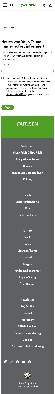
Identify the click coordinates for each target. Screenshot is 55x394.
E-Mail (4, 65)
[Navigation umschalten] (5, 5)
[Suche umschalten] (12, 5)
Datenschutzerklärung (16, 94)
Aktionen (10, 88)
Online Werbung (39, 88)
